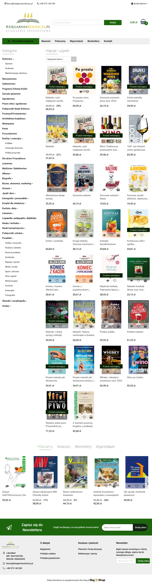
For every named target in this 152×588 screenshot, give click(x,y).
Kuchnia (9, 285)
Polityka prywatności (50, 558)
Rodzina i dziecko (13, 247)
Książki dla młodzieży (14, 203)
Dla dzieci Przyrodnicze (14, 158)
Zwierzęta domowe (14, 148)
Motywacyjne (11, 281)
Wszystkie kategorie (20, 41)
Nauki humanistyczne (13, 228)
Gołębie (8, 143)
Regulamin (45, 549)
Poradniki (7, 238)
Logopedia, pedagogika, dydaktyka (19, 218)
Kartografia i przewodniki (15, 198)
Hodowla (9, 68)
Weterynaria (8, 123)
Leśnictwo (7, 163)
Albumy (6, 173)
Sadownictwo (8, 83)
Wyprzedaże (76, 41)
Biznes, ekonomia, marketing (17, 183)
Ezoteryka (9, 257)
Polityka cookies (48, 553)
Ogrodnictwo (8, 98)
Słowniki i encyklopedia (14, 301)
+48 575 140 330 (14, 568)
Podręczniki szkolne (13, 233)
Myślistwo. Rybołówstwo (14, 168)
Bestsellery (93, 41)
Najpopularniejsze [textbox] (55, 59)
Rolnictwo (8, 59)
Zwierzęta (9, 290)
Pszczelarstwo (9, 133)
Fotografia (10, 295)
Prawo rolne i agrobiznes (14, 103)
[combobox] (61, 59)
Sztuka (6, 306)
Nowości (45, 41)
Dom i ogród (10, 276)
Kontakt (108, 41)
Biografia (7, 178)
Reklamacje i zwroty (87, 553)
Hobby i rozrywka (13, 243)
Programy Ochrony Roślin (14, 89)
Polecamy (60, 41)
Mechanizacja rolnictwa (16, 73)
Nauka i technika (11, 223)
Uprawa (8, 63)
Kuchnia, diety (10, 208)
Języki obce (9, 193)
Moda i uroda (11, 267)
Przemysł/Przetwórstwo (14, 113)
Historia (7, 188)
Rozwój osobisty (12, 252)
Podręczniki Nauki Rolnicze (16, 108)
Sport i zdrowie (12, 271)
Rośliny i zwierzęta (12, 138)
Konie (5, 128)
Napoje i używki (12, 262)
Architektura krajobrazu (13, 118)
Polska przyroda (12, 153)
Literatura (8, 213)
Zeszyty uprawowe (11, 93)
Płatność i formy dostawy (90, 549)
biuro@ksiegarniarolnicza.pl (19, 563)
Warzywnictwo (9, 79)
